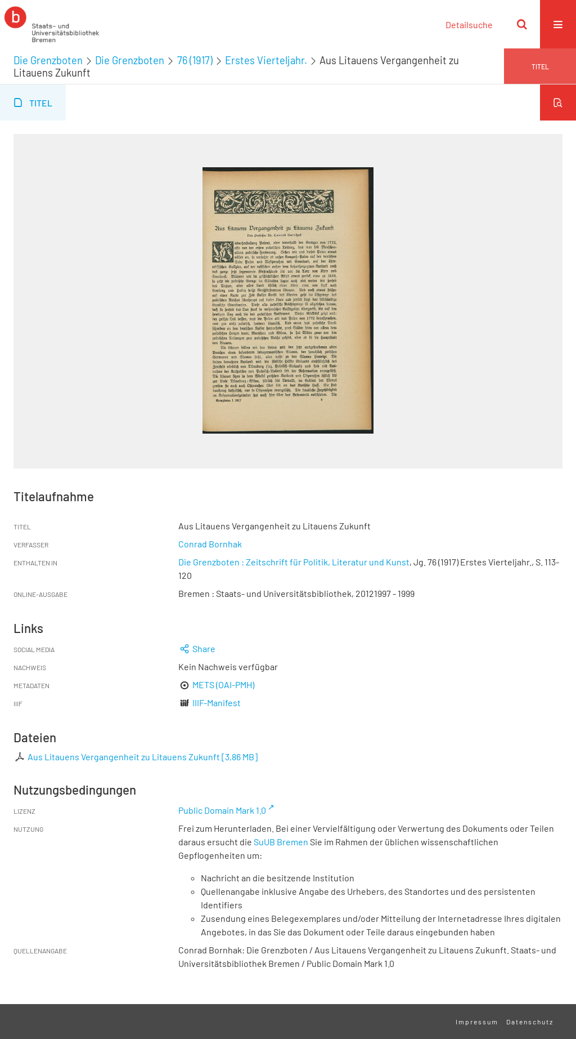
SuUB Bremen (281, 841)
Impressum (477, 1021)
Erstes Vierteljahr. (266, 60)
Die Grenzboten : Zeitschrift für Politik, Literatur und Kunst (294, 561)
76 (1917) (195, 60)
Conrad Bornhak (210, 543)
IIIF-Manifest (216, 702)
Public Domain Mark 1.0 (222, 810)
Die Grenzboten (48, 60)
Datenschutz (530, 1021)
